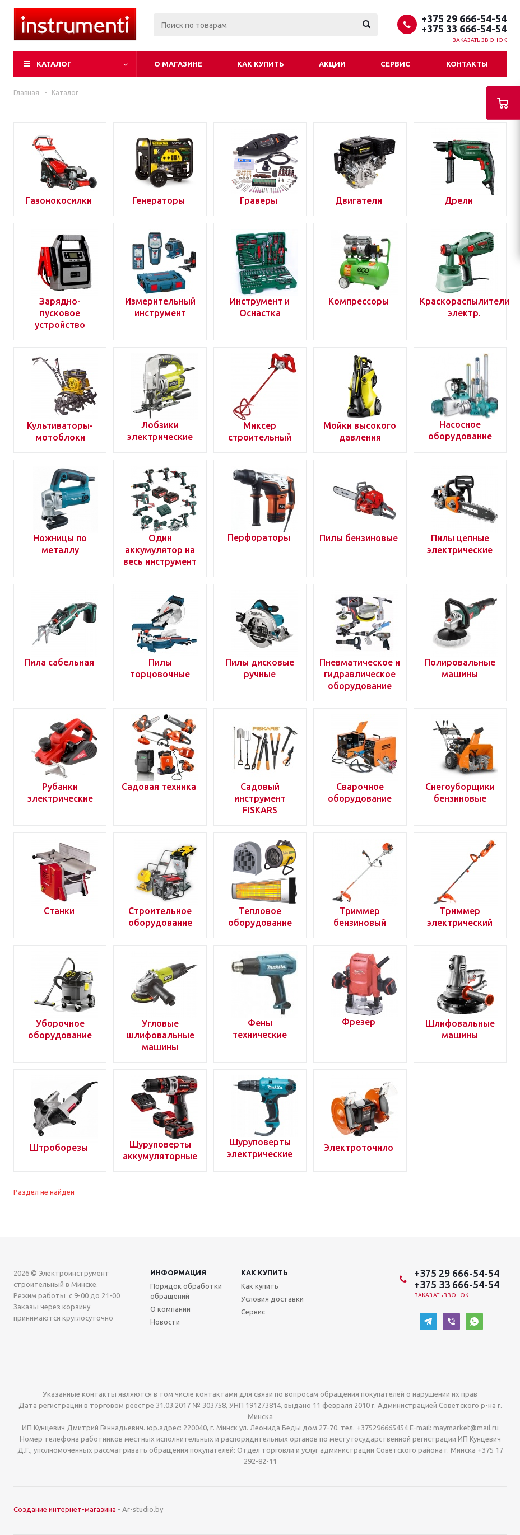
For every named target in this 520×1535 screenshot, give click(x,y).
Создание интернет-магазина (64, 1509)
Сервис (395, 64)
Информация (178, 1272)
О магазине (178, 64)
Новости (165, 1322)
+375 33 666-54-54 (464, 29)
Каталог (54, 64)
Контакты (467, 64)
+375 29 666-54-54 (464, 18)
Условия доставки (272, 1299)
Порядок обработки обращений (186, 1291)
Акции (332, 64)
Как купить (260, 64)
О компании (170, 1309)
